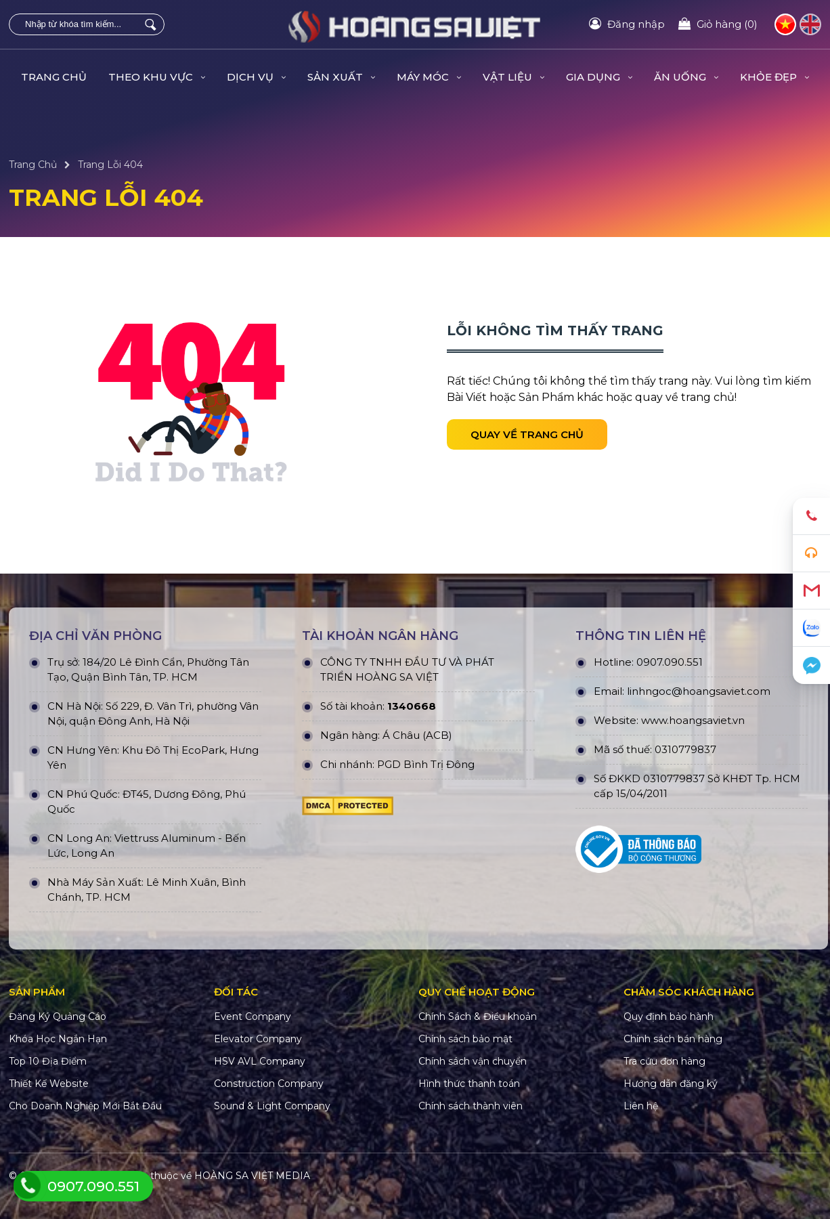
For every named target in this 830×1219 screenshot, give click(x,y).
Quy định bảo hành (669, 1016)
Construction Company (269, 1083)
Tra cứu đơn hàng (664, 1061)
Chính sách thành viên (470, 1106)
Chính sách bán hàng (673, 1039)
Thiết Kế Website (49, 1083)
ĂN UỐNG (686, 76)
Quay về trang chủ (527, 434)
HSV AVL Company (259, 1061)
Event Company (252, 1016)
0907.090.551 (669, 662)
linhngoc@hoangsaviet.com (698, 691)
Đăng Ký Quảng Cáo (57, 1016)
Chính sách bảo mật (465, 1039)
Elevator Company (258, 1039)
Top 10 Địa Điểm (48, 1061)
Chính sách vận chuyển (472, 1061)
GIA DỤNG (599, 76)
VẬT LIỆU (513, 76)
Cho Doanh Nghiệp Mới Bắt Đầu (85, 1106)
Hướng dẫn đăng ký (671, 1083)
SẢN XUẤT (341, 76)
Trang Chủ (54, 76)
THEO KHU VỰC (156, 76)
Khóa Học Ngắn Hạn (58, 1039)
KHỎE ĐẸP (774, 76)
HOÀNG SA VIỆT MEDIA (252, 1176)
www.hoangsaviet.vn (693, 720)
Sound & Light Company (272, 1106)
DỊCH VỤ (256, 76)
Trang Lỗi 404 (110, 164)
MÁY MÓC (429, 76)
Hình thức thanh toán (469, 1083)
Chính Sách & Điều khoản (477, 1016)
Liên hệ (641, 1106)
